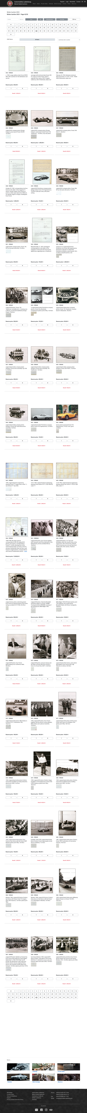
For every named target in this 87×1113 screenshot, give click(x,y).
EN (85, 1)
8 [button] (44, 24)
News (34, 3)
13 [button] (64, 24)
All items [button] (37, 39)
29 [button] (56, 27)
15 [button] (72, 24)
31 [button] (64, 27)
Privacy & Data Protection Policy (15, 1099)
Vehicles (51, 3)
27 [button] (48, 27)
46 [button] (52, 31)
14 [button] (68, 24)
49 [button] (64, 31)
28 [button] (52, 27)
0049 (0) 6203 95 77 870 (62, 1092)
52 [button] (75, 31)
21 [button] (24, 27)
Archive (64, 3)
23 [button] (32, 27)
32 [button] (68, 27)
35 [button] (9, 31)
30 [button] (60, 27)
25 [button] (40, 27)
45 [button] (48, 31)
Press (69, 3)
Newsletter (73, 1)
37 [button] (16, 31)
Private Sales (44, 3)
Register (62, 1)
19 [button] (16, 27)
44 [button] (44, 31)
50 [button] (68, 31)
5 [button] (32, 24)
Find (31, 19)
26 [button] (44, 27)
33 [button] (72, 27)
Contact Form (10, 1094)
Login (67, 1)
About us (74, 3)
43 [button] (40, 31)
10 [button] (52, 24)
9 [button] (48, 24)
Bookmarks (49, 19)
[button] (11, 24)
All (40, 19)
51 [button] (72, 31)
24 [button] (36, 27)
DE (83, 1)
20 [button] (20, 27)
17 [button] (9, 27)
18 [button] (12, 27)
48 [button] (60, 31)
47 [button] (56, 31)
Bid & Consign (57, 3)
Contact (78, 1)
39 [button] (24, 31)
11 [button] (56, 24)
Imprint (9, 1098)
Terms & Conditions (12, 1096)
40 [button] (28, 31)
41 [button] (32, 31)
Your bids (62, 19)
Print (74, 19)
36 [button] (12, 31)
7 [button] (40, 24)
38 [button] (20, 31)
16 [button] (76, 24)
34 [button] (75, 27)
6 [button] (36, 24)
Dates (38, 3)
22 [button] (28, 27)
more (25, 551)
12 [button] (60, 24)
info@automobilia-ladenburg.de (64, 1098)
